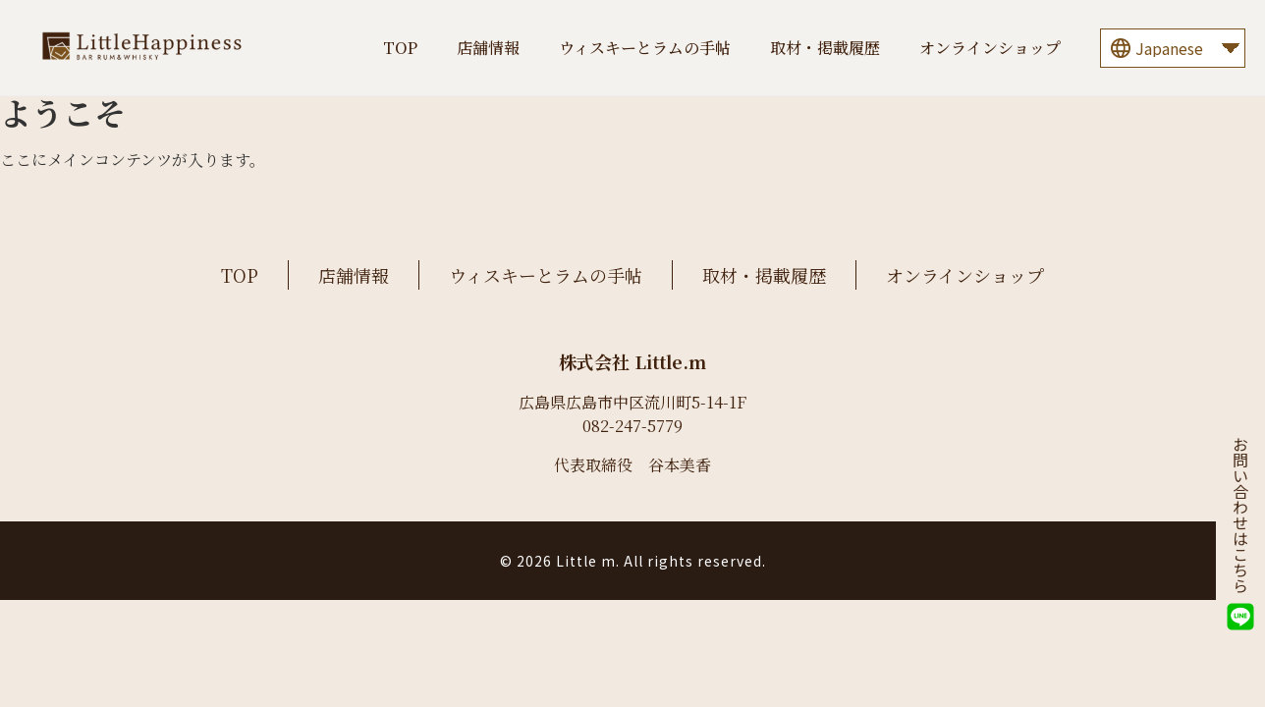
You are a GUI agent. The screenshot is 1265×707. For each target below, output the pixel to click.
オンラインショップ (990, 47)
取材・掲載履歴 (825, 47)
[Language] (1172, 48)
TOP (400, 47)
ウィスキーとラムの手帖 (645, 47)
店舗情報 (488, 47)
